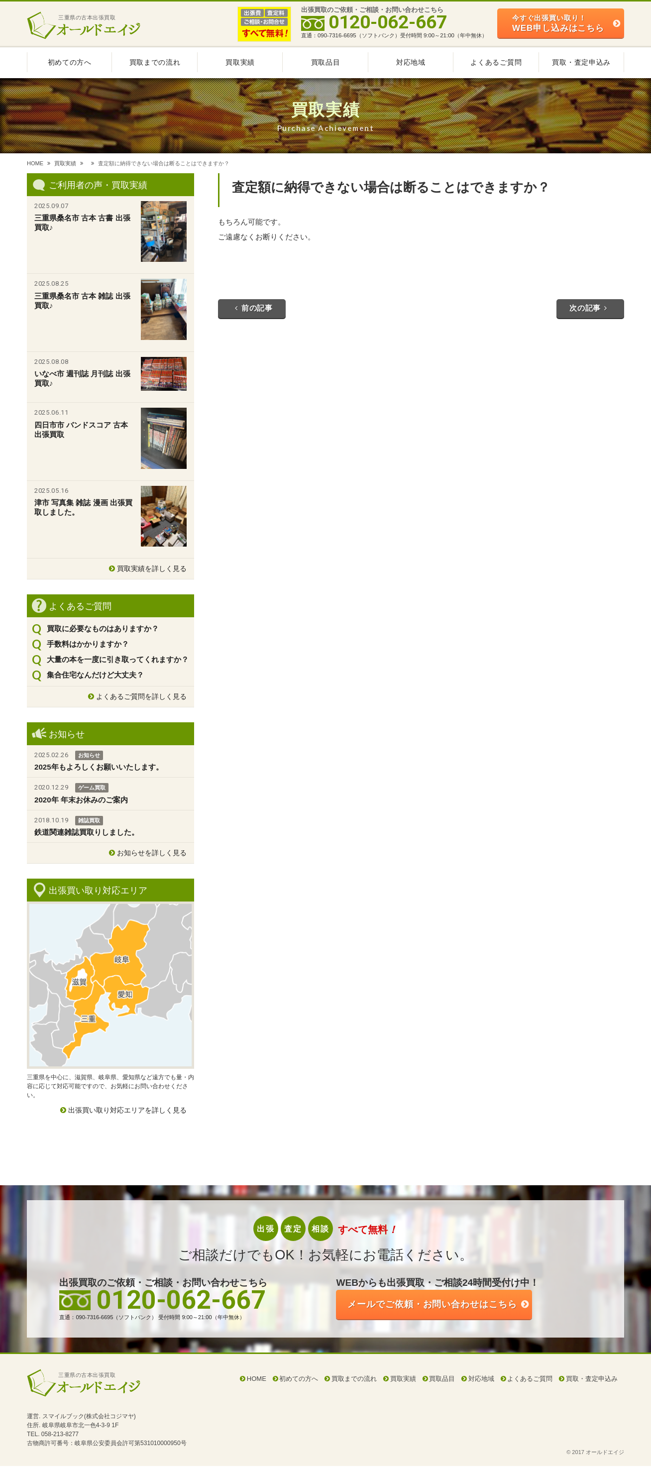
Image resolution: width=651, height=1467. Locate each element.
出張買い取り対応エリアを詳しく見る (127, 1110)
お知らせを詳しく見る (152, 853)
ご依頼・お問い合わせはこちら (440, 1305)
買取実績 (240, 62)
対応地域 (411, 62)
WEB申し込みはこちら (558, 23)
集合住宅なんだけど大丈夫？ (95, 675)
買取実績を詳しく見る (152, 568)
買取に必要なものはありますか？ (103, 628)
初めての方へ (70, 62)
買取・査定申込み (581, 62)
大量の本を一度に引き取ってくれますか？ (118, 659)
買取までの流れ (155, 62)
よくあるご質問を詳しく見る (141, 696)
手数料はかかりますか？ (88, 644)
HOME (35, 163)
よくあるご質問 (496, 62)
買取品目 (325, 62)
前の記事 (254, 308)
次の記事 (588, 308)
